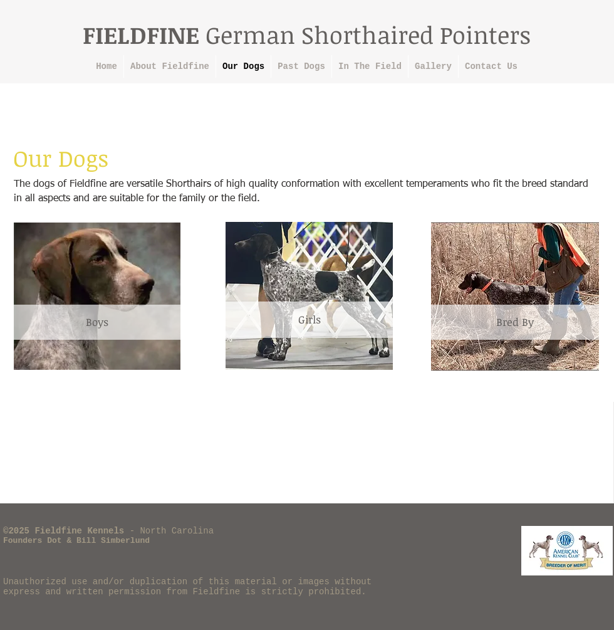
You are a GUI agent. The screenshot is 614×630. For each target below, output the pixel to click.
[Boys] (97, 322)
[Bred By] (515, 322)
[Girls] (309, 320)
